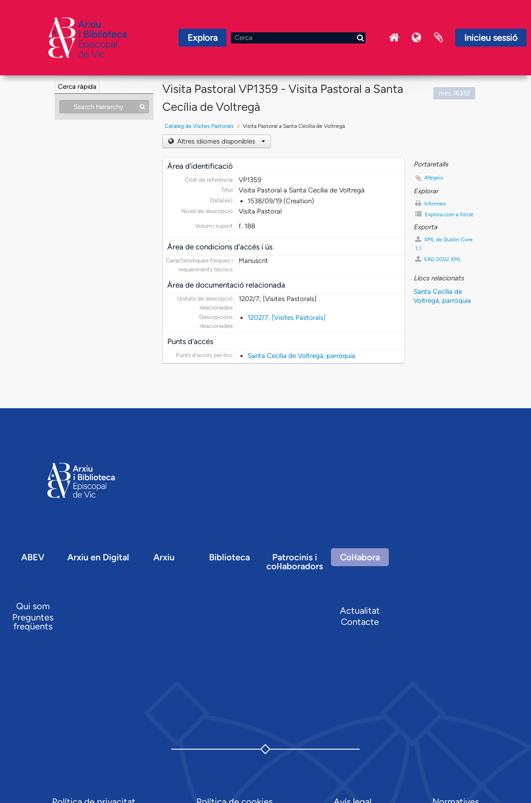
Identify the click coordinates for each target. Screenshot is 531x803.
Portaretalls (438, 37)
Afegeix (433, 178)
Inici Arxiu (394, 37)
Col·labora (360, 557)
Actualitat (360, 610)
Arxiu (163, 557)
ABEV (32, 557)
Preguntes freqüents (32, 622)
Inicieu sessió (491, 37)
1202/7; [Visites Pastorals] (287, 318)
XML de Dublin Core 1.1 (444, 244)
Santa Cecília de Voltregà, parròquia (301, 356)
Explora (202, 37)
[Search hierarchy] (104, 106)
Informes (430, 203)
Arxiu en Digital (98, 557)
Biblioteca (229, 557)
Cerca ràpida (77, 87)
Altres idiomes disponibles (220, 141)
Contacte (360, 621)
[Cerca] (298, 38)
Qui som (33, 606)
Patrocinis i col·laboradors (294, 562)
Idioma (416, 37)
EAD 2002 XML (438, 259)
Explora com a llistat (444, 214)
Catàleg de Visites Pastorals (199, 126)
